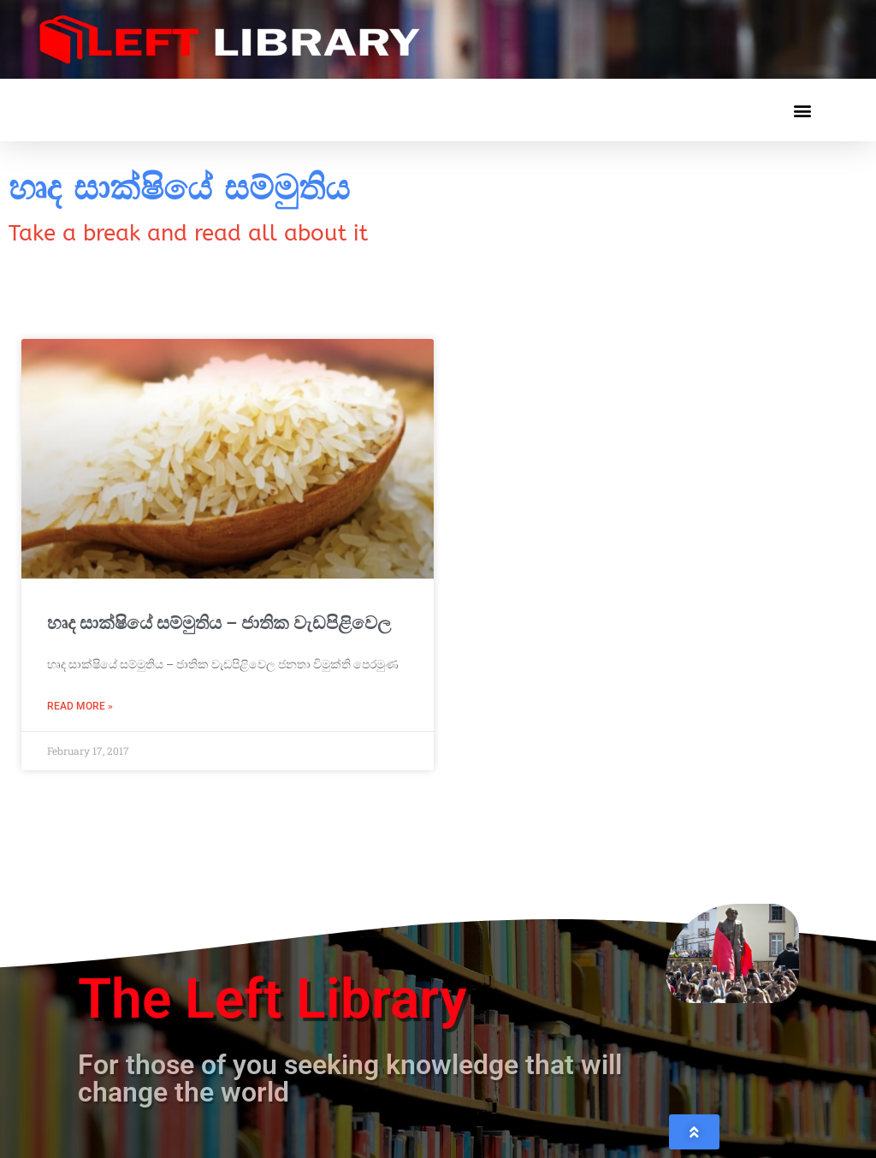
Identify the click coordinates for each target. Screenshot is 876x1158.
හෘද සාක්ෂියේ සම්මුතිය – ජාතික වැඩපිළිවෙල (219, 623)
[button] (802, 110)
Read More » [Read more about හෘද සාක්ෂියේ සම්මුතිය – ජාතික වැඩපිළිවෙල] (80, 706)
